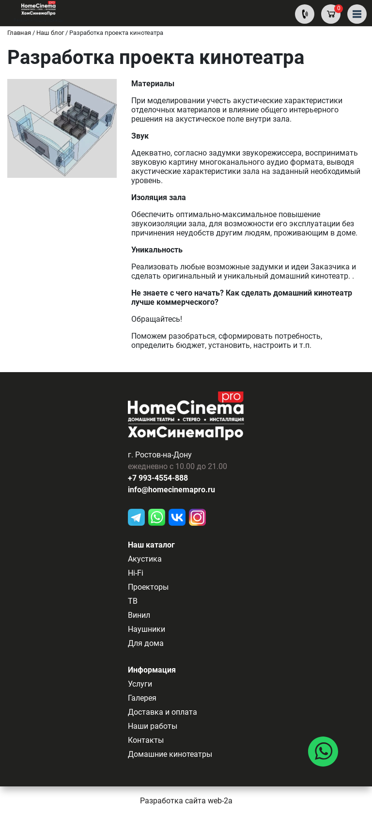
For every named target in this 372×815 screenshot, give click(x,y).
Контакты (146, 740)
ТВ (133, 601)
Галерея (142, 698)
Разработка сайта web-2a (186, 800)
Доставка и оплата (162, 712)
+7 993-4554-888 (158, 478)
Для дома (146, 643)
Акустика (145, 559)
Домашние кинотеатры (170, 754)
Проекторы (148, 587)
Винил (139, 615)
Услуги (140, 684)
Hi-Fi (135, 573)
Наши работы (152, 726)
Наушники (146, 629)
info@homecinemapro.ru (171, 489)
